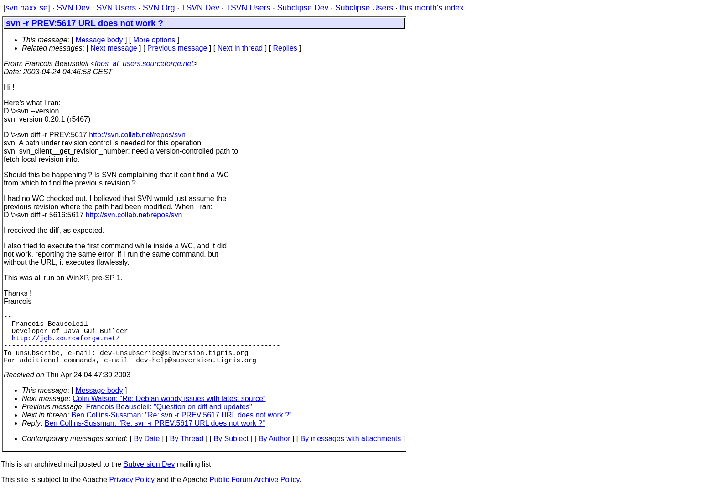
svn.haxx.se (26, 7)
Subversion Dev (149, 477)
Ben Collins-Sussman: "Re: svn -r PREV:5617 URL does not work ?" (182, 428)
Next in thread (240, 48)
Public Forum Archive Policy (254, 492)
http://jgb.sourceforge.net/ (66, 345)
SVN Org (159, 7)
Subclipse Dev (302, 7)
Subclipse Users (364, 7)
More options (154, 40)
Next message (113, 48)
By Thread (187, 451)
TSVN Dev (200, 7)
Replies (285, 48)
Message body (99, 40)
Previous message (177, 48)
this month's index (432, 7)
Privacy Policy (132, 492)
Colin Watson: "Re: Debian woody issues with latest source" (169, 411)
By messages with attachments (351, 451)
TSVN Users (248, 7)
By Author (274, 451)
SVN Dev (73, 7)
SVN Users (116, 7)
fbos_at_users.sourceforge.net (144, 63)
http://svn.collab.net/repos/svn (137, 135)
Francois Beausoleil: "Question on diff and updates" (169, 419)
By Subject (230, 451)
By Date (147, 451)
